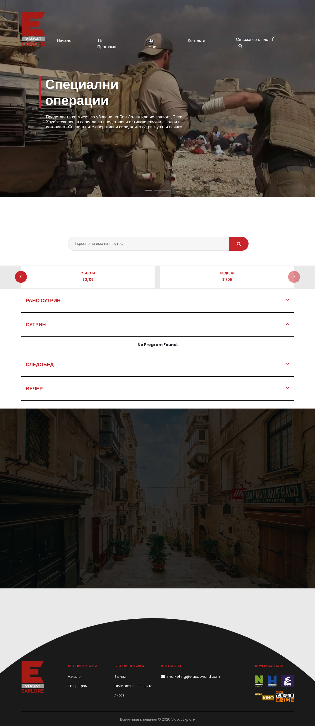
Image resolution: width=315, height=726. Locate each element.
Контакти (196, 40)
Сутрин (36, 324)
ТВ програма (106, 43)
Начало (73, 40)
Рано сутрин (43, 300)
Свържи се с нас (255, 39)
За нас (152, 43)
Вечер (34, 388)
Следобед (40, 364)
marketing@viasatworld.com (193, 676)
